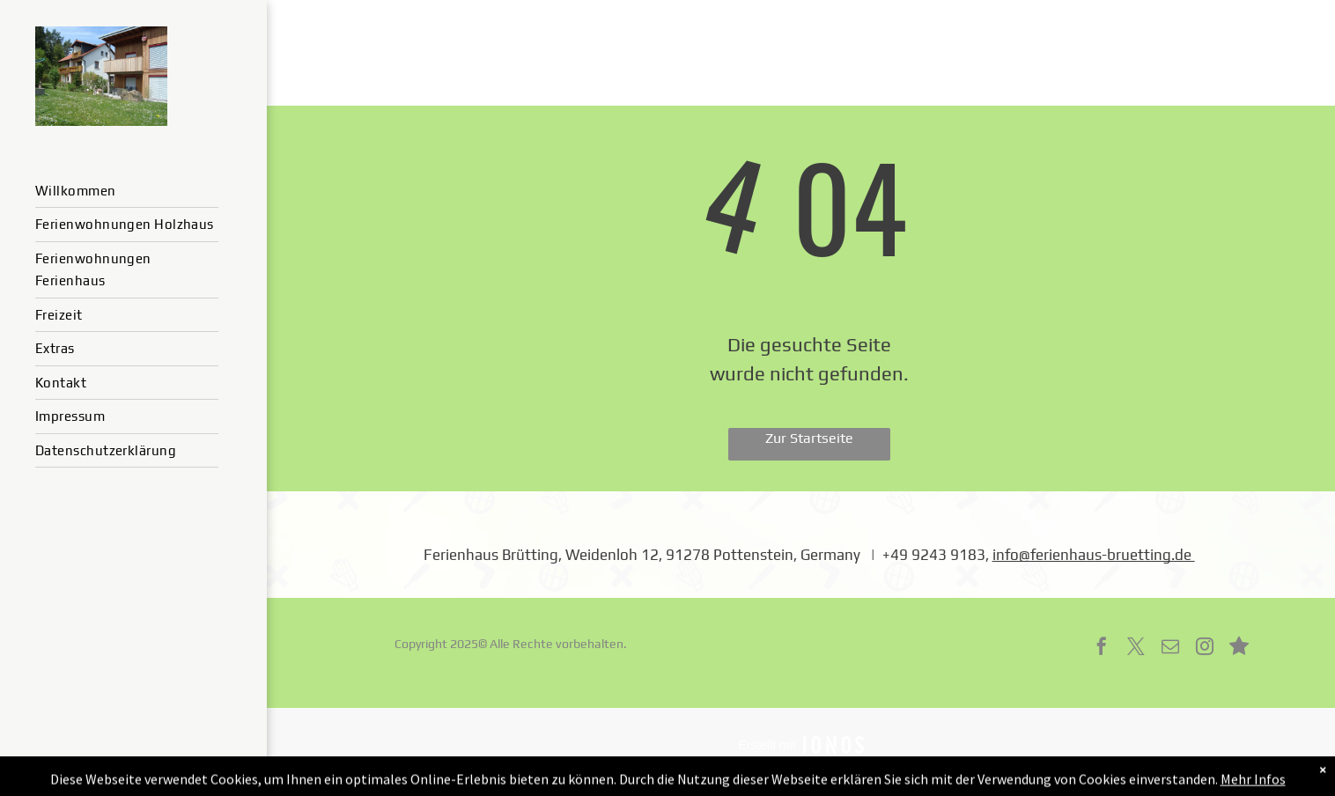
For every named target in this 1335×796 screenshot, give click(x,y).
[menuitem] (126, 191)
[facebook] (1101, 648)
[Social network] (1239, 648)
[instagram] (1204, 648)
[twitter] (1136, 648)
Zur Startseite (809, 438)
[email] (1170, 648)
